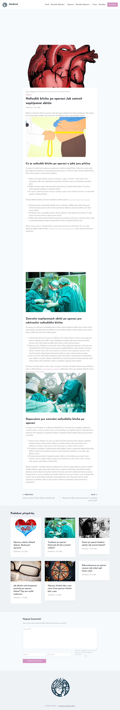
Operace (71, 4)
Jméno (26, 654)
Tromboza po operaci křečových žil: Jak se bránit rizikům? (59, 545)
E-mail (52, 654)
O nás (94, 4)
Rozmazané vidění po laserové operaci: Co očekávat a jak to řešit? (79, 497)
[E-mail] (60, 655)
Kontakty (102, 4)
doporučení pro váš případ (35, 371)
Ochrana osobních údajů (66, 706)
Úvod (47, 4)
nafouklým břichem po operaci (79, 200)
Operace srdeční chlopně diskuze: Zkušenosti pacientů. (24, 545)
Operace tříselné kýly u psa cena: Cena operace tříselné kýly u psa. (60, 588)
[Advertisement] (60, 23)
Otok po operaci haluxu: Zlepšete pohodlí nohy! (40, 496)
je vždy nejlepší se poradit (50, 369)
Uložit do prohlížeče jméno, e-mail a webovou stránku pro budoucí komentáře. (86, 652)
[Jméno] (34, 655)
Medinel (30, 107)
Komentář (27, 629)
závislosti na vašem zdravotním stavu (62, 228)
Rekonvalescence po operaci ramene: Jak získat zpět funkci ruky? (94, 568)
